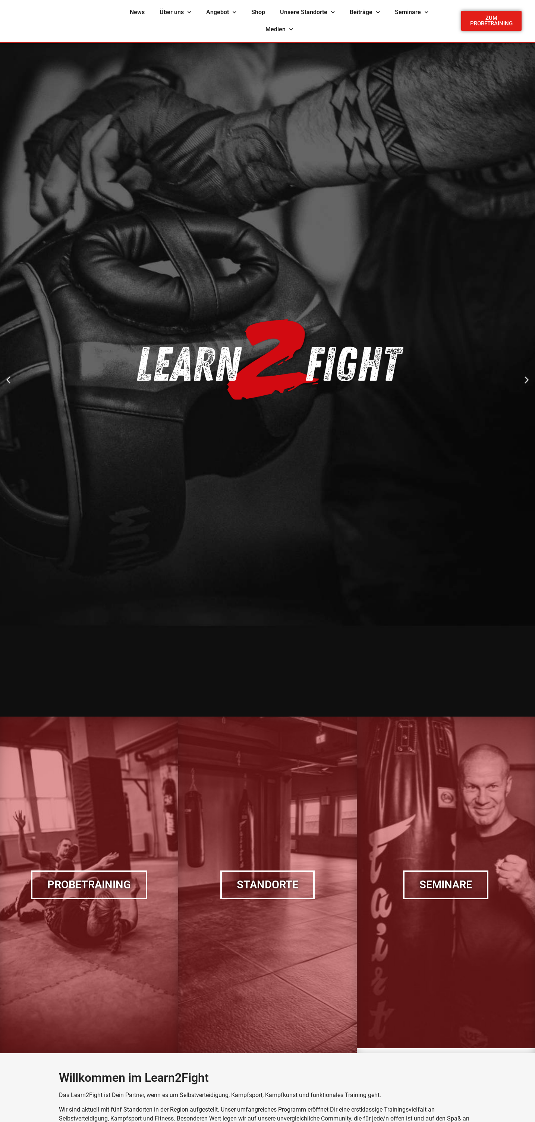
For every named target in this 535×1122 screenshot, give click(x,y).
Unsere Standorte (307, 12)
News (137, 12)
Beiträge (365, 12)
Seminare (411, 12)
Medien (279, 29)
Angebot (221, 12)
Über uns (175, 12)
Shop (258, 12)
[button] (8, 380)
